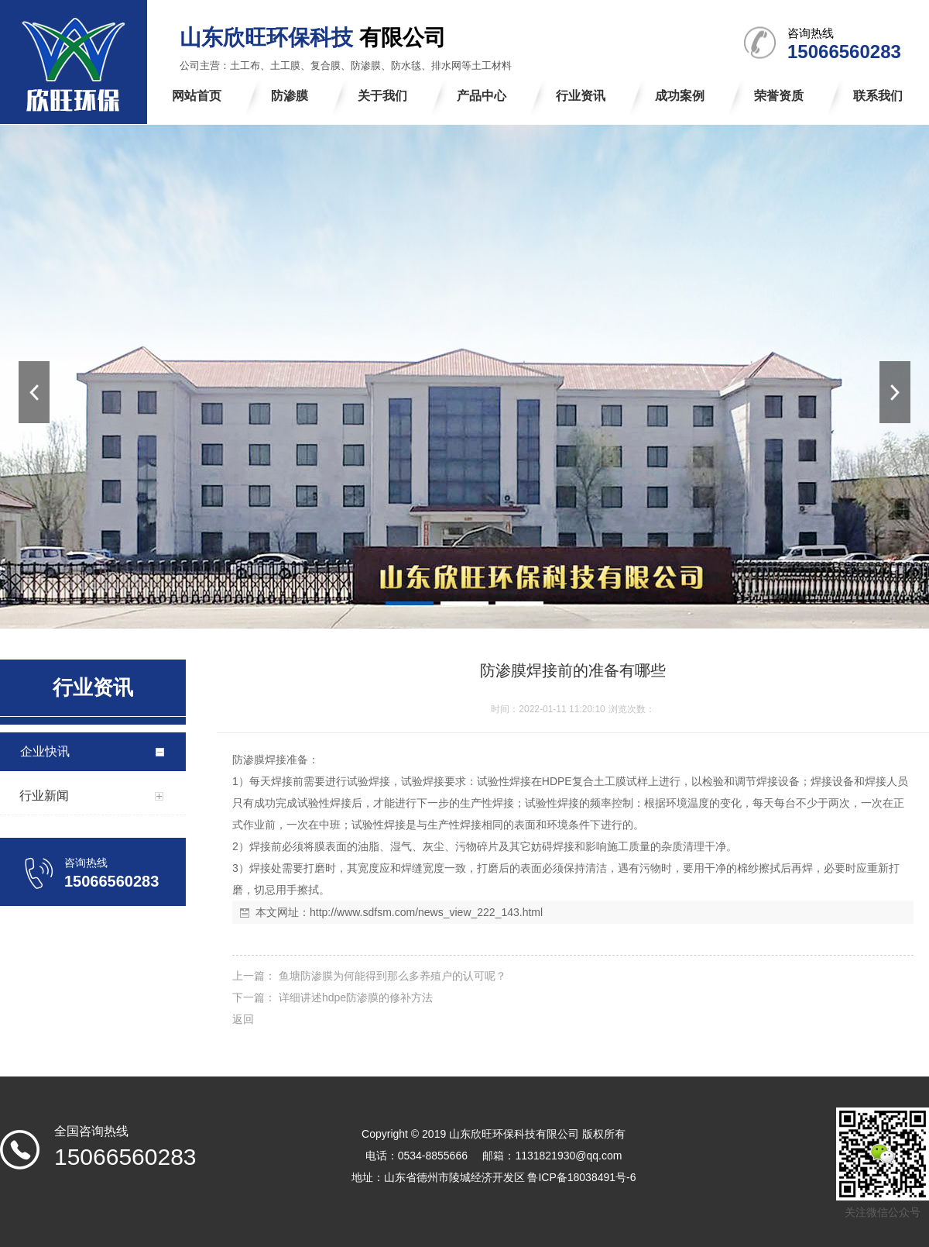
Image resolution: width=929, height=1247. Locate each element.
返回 (243, 1019)
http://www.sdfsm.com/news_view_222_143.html (426, 912)
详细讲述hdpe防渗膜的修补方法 (354, 997)
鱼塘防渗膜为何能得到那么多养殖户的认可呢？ (391, 976)
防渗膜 (248, 759)
